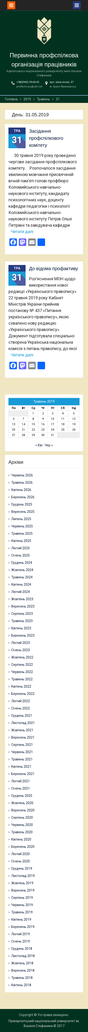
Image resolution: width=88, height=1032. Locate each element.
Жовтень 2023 (22, 599)
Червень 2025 (22, 526)
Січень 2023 (20, 650)
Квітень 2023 (21, 628)
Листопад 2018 (23, 956)
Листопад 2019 (23, 876)
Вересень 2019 (22, 890)
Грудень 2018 (21, 948)
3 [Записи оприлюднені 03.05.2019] (53, 413)
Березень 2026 (22, 497)
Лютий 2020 (20, 854)
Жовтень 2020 (22, 803)
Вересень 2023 (22, 606)
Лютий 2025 (20, 548)
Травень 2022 (22, 679)
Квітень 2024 (21, 584)
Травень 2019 (22, 912)
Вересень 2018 (22, 970)
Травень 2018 (22, 978)
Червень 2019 (22, 905)
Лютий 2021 (20, 781)
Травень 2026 (22, 482)
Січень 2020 (20, 861)
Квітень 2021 (21, 766)
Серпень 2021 (22, 745)
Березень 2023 (22, 635)
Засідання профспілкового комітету (46, 138)
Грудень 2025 (21, 504)
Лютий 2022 (20, 701)
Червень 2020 (22, 825)
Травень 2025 (22, 533)
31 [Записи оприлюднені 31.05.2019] (52, 435)
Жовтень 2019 (22, 883)
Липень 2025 (21, 519)
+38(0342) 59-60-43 (27, 82)
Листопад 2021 (23, 723)
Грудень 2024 (21, 563)
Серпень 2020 (22, 817)
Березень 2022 (22, 694)
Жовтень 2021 (22, 730)
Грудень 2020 (21, 796)
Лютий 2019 (20, 934)
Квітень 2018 (21, 985)
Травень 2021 (22, 759)
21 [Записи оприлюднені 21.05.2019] (23, 429)
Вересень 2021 (22, 737)
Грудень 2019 (21, 868)
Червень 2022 (22, 672)
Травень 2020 (22, 832)
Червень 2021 (22, 752)
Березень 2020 (22, 847)
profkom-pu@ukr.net (29, 86)
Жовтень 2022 (22, 657)
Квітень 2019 (21, 919)
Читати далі (22, 231)
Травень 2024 (22, 577)
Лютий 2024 (20, 592)
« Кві (38, 445)
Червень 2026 (22, 475)
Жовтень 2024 (22, 570)
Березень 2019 (22, 927)
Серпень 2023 (22, 613)
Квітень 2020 (21, 839)
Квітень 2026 (21, 490)
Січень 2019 (20, 941)
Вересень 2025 (22, 512)
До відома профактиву (53, 268)
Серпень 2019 (22, 898)
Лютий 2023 (20, 643)
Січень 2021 (20, 788)
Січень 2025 (20, 555)
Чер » (49, 445)
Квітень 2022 (21, 686)
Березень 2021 (22, 774)
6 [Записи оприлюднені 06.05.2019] (14, 419)
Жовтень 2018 (22, 963)
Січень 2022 (20, 708)
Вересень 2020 (22, 810)
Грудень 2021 (21, 715)
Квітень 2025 (21, 541)
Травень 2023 (22, 621)
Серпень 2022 (22, 664)
